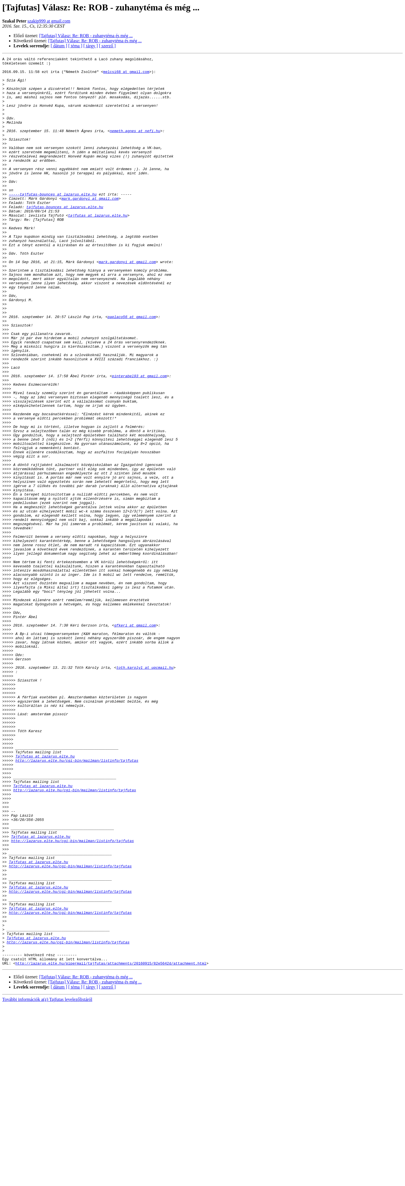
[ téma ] (75, 45)
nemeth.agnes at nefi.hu (135, 145)
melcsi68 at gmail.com (126, 74)
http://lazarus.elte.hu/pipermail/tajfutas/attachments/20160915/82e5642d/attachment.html (110, 1144)
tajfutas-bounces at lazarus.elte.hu (64, 237)
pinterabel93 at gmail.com (139, 440)
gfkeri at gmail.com (135, 739)
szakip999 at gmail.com (48, 21)
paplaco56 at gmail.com (131, 369)
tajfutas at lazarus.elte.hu (97, 247)
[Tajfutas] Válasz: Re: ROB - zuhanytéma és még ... (86, 35)
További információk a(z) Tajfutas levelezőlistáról (47, 1181)
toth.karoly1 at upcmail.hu (145, 789)
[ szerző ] (107, 45)
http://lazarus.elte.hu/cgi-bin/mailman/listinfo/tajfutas (76, 901)
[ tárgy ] (91, 45)
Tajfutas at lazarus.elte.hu (45, 896)
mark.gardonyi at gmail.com (90, 227)
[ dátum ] (59, 45)
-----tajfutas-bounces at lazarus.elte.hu (52, 222)
